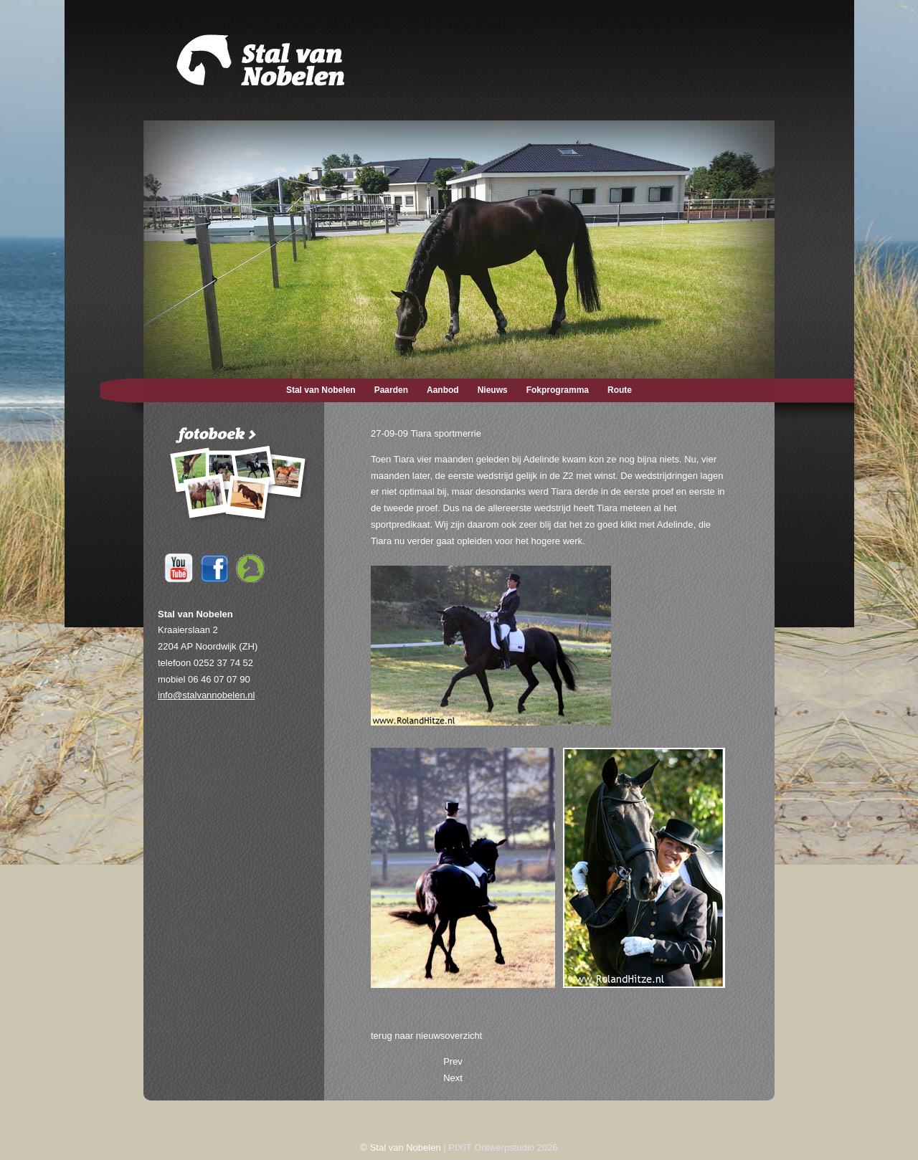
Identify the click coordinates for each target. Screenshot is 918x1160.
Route (619, 390)
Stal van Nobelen (321, 390)
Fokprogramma (557, 390)
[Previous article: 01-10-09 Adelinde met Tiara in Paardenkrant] (453, 1061)
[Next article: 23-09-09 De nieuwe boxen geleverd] (453, 1078)
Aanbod (443, 390)
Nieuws (493, 390)
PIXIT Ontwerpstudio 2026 (502, 1147)
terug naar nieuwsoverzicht (426, 1035)
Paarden (391, 390)
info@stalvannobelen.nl (206, 695)
